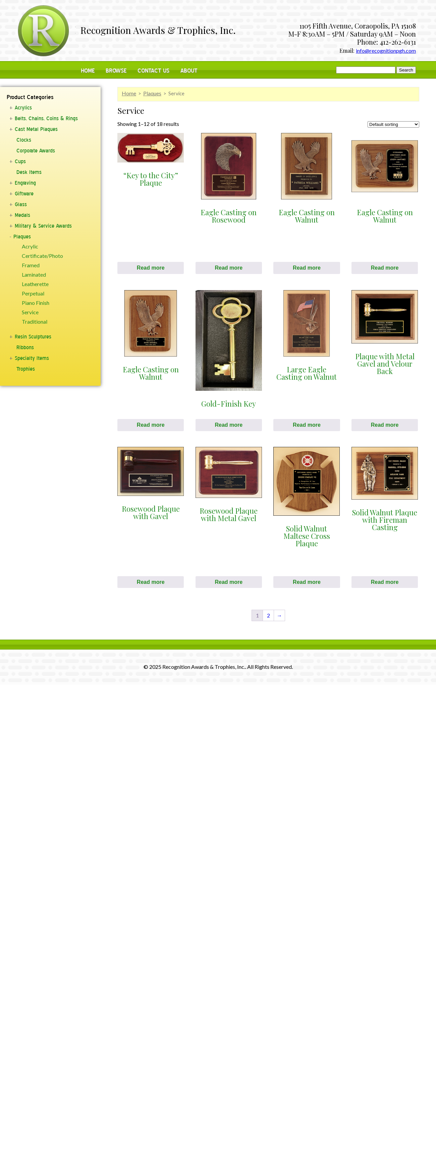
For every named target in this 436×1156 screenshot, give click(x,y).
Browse (116, 70)
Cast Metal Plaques (36, 129)
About (189, 70)
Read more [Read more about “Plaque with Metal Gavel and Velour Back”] (385, 425)
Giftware (24, 194)
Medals (22, 215)
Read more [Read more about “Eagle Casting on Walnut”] (307, 268)
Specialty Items (32, 358)
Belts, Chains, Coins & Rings (46, 118)
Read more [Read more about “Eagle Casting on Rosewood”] (228, 268)
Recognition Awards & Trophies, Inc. (158, 31)
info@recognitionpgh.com (386, 50)
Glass (21, 204)
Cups (20, 161)
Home (88, 70)
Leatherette (35, 284)
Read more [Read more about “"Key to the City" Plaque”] (151, 268)
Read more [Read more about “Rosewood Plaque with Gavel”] (151, 582)
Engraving (25, 183)
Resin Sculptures (33, 337)
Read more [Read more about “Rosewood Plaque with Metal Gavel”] (228, 582)
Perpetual (33, 293)
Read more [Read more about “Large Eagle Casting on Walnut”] (307, 425)
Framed (31, 265)
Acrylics (23, 108)
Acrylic (30, 246)
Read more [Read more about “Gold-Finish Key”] (228, 425)
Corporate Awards (35, 151)
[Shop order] (393, 124)
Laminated (34, 274)
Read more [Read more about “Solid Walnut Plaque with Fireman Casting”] (385, 582)
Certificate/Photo (42, 256)
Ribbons (25, 347)
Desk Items (29, 172)
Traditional (34, 321)
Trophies (25, 369)
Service (30, 312)
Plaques (22, 237)
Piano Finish (35, 303)
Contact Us (153, 70)
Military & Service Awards (43, 226)
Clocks (23, 140)
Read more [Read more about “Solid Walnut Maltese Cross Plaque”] (307, 582)
